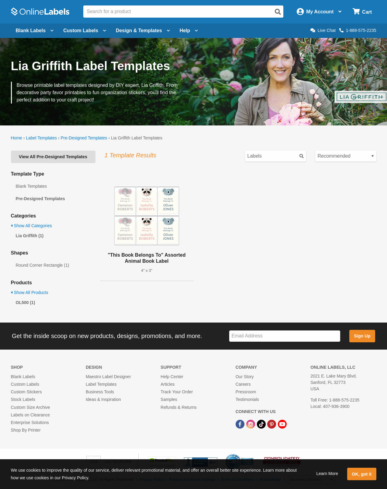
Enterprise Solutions (30, 422)
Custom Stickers (26, 391)
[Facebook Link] (241, 423)
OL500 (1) (25, 302)
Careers (243, 384)
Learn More (327, 473)
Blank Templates (31, 186)
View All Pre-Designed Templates (53, 156)
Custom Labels (25, 384)
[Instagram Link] (251, 423)
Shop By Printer (26, 430)
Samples (169, 399)
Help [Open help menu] (189, 30)
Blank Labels (23, 376)
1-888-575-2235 (357, 30)
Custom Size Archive (30, 407)
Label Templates (41, 137)
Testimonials (247, 399)
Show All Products (29, 292)
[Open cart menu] (362, 12)
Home (16, 137)
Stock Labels (23, 399)
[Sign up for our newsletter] (284, 336)
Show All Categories (31, 225)
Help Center (172, 376)
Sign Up (362, 335)
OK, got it (361, 474)
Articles (167, 384)
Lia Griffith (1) (30, 235)
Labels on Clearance (30, 414)
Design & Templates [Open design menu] (143, 30)
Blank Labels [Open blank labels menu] (35, 30)
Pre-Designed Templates (83, 137)
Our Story (245, 376)
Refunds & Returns (178, 407)
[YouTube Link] (282, 423)
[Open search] (277, 11)
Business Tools (100, 391)
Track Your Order (177, 391)
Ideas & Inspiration (103, 399)
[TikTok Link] (262, 423)
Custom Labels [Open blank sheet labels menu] (84, 30)
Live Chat (323, 30)
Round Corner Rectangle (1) (42, 265)
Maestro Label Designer (108, 376)
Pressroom (246, 391)
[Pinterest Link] (272, 423)
